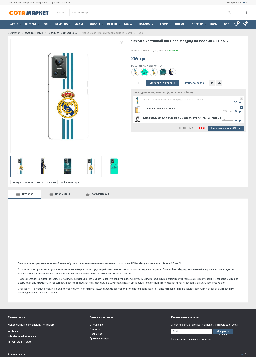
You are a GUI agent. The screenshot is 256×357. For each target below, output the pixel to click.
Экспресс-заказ (194, 83)
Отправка (28, 2)
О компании (14, 2)
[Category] (62, 12)
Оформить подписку (223, 332)
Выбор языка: (237, 2)
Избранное (42, 2)
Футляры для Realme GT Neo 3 (27, 182)
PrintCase (51, 182)
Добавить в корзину (162, 83)
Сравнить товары (60, 2)
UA (241, 354)
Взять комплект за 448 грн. (226, 128)
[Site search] (148, 12)
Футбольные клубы (70, 182)
